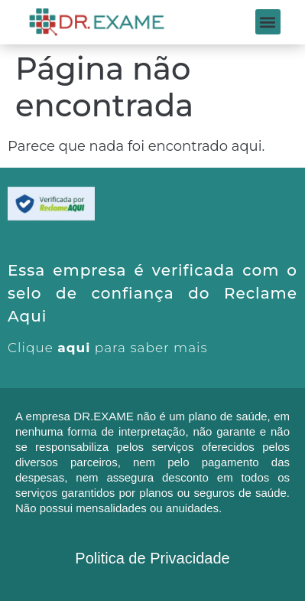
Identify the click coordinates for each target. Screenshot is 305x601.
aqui (73, 347)
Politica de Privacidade (152, 558)
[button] (268, 21)
